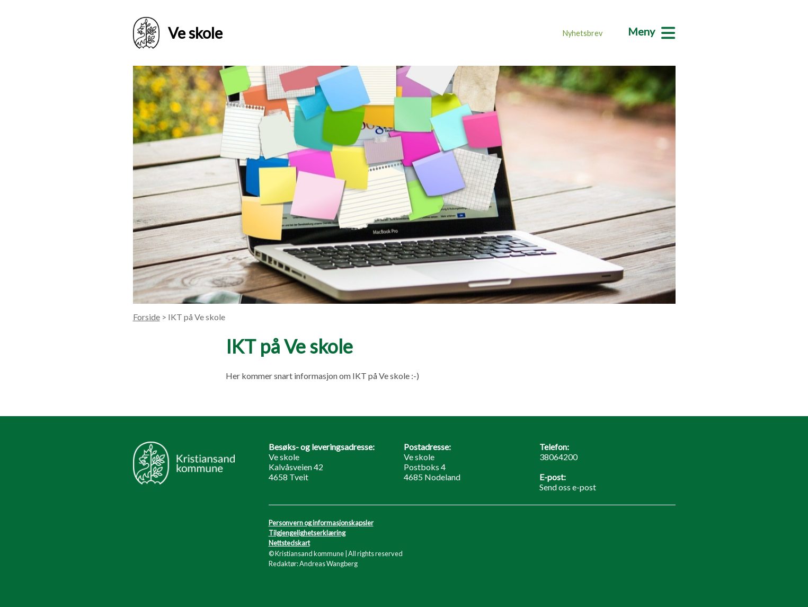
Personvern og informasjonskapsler (321, 522)
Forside (146, 317)
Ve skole (178, 33)
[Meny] (651, 31)
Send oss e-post (567, 487)
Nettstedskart (289, 543)
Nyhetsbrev (582, 33)
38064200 (558, 457)
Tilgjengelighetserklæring (307, 533)
